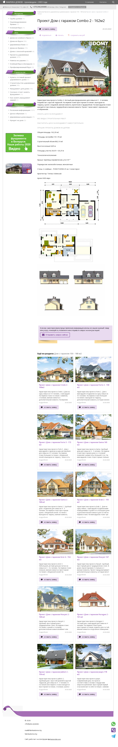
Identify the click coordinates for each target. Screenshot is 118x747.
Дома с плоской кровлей (22, 51)
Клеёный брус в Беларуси (22, 64)
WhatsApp (51, 7)
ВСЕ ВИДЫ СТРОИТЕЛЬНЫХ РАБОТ (51, 118)
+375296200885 (38, 6)
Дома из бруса (18, 41)
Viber (57, 7)
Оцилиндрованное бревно (18, 23)
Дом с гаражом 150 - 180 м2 (75, 12)
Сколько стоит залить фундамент (20, 93)
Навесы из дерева (19, 60)
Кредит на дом (18, 120)
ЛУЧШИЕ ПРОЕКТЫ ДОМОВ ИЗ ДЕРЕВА (53, 128)
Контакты (103, 2)
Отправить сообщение (77, 7)
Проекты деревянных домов (19, 56)
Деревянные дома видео (22, 117)
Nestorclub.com (55, 739)
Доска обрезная (18, 113)
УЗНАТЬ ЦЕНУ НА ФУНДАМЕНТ (50, 114)
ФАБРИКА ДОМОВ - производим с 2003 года (25, 2)
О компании (89, 2)
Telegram (62, 7)
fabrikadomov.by (31, 734)
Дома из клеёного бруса (22, 38)
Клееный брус (17, 28)
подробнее (43, 402)
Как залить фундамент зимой (20, 99)
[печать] (60, 35)
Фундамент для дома (21, 89)
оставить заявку (48, 29)
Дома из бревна (19, 48)
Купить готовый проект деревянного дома (20, 78)
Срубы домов (17, 18)
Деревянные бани (19, 44)
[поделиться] (45, 35)
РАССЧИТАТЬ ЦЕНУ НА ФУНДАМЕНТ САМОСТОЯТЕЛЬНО (60, 123)
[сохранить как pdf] (76, 35)
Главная (40, 12)
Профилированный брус (22, 67)
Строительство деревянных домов (22, 84)
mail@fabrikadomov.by (33, 730)
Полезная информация (22, 110)
